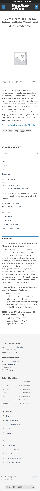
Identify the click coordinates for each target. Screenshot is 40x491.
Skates (4, 162)
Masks (4, 158)
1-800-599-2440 (14, 186)
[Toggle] (37, 153)
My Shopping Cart (12, 420)
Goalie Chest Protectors (15, 81)
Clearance (6, 174)
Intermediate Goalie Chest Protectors (18, 82)
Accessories (7, 170)
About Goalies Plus (13, 449)
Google (18, 206)
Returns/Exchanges (13, 462)
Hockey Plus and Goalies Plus (12, 347)
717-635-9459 (11, 365)
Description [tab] (7, 238)
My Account (7, 212)
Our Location (7, 220)
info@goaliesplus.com (19, 188)
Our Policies (7, 216)
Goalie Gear (6, 154)
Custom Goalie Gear (10, 224)
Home (3, 81)
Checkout (9, 416)
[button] (3, 7)
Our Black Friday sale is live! (20, 1)
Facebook (19, 204)
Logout (8, 433)
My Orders (10, 429)
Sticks (4, 166)
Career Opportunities (11, 229)
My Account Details (13, 425)
